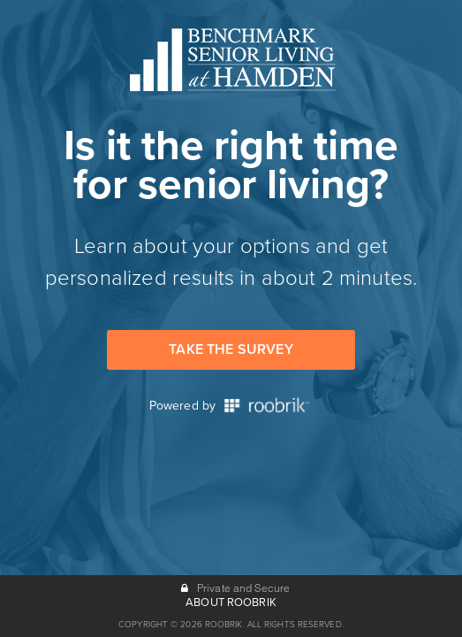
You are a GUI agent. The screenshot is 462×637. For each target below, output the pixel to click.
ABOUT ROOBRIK (231, 602)
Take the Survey (230, 349)
